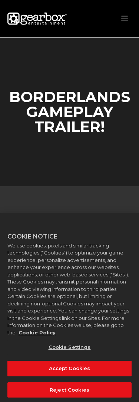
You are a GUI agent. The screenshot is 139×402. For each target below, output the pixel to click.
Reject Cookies (69, 393)
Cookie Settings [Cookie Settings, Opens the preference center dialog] (70, 350)
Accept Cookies (69, 372)
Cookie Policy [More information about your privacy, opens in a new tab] (37, 335)
